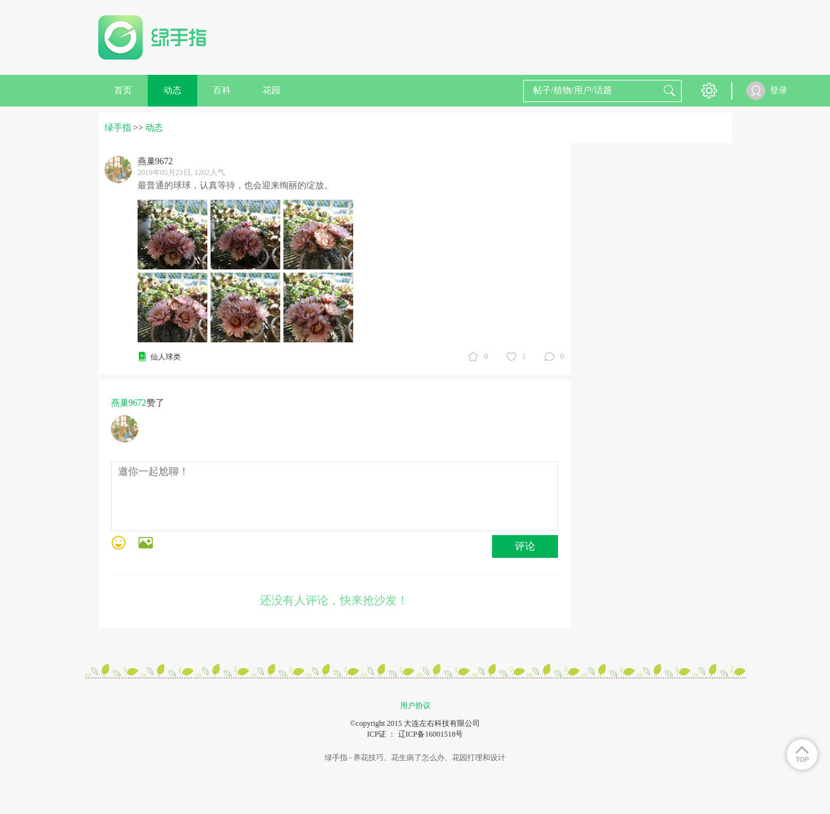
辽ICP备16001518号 (431, 734)
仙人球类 (165, 356)
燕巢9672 (128, 403)
